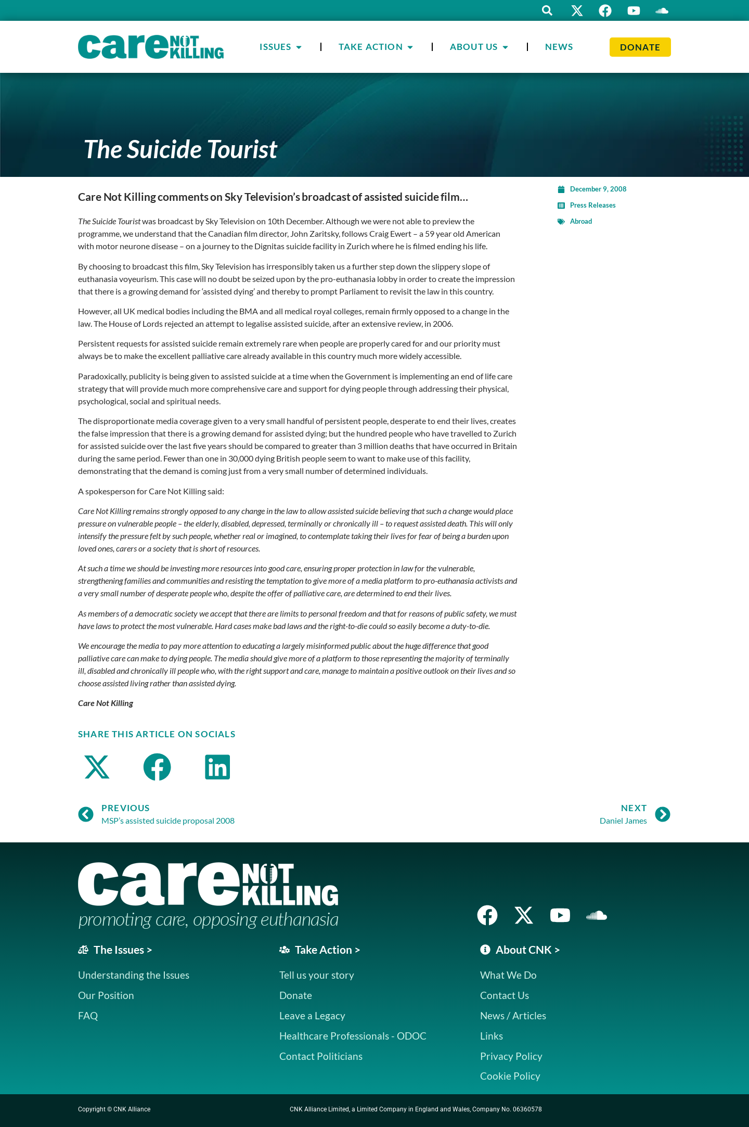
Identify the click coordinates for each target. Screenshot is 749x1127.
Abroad (581, 221)
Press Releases (593, 205)
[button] (546, 10)
